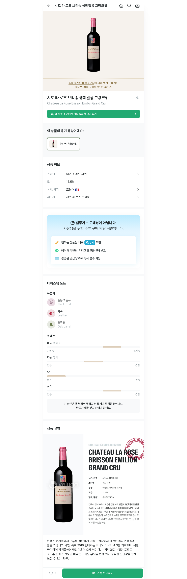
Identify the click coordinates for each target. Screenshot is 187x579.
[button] (52, 573)
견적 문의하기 (102, 573)
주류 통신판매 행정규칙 (81, 83)
